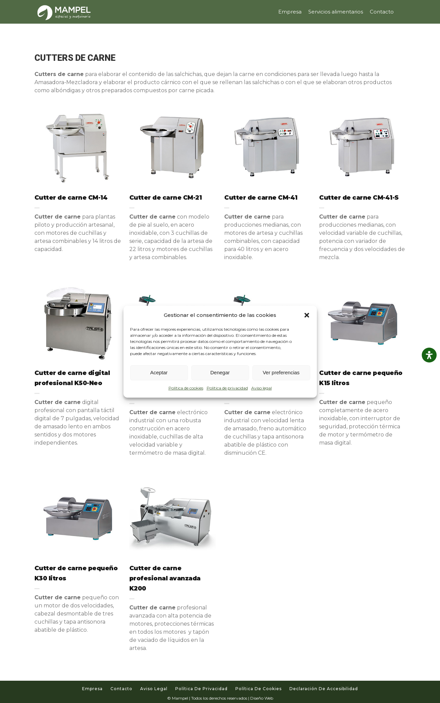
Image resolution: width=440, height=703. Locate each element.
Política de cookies (186, 388)
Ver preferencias (281, 372)
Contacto (121, 688)
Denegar (220, 372)
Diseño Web (261, 698)
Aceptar (159, 372)
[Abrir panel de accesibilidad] (429, 355)
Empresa (92, 688)
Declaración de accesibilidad (323, 688)
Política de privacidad (227, 388)
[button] (306, 315)
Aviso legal (261, 388)
